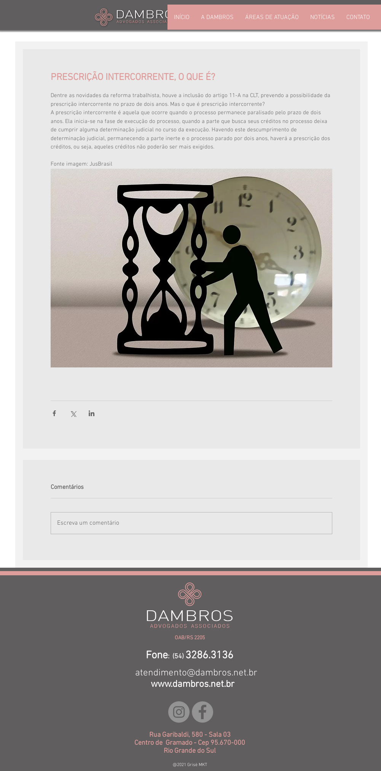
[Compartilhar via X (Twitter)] (73, 413)
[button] (271, 17)
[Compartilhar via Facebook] (54, 413)
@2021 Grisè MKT (190, 765)
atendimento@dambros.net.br (196, 673)
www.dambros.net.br (192, 684)
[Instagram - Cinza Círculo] (179, 712)
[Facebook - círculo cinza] (202, 712)
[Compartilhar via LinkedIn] (91, 413)
